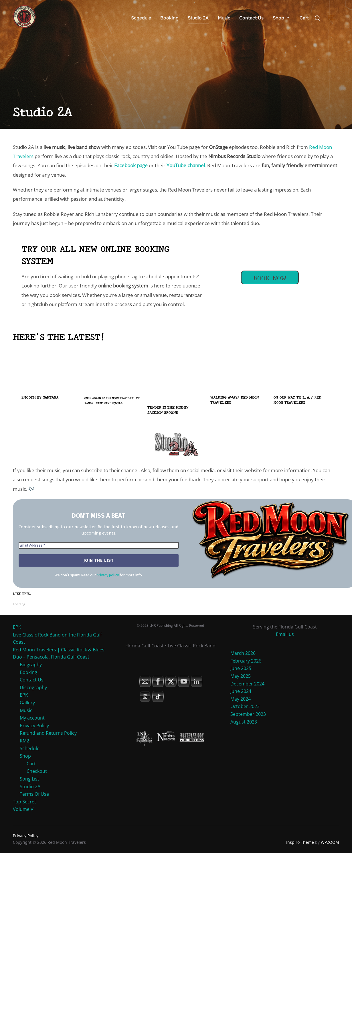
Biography (31, 664)
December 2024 (247, 684)
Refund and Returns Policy (48, 733)
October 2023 (245, 706)
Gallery (27, 702)
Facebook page (131, 165)
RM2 (24, 741)
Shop (281, 18)
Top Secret (24, 802)
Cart (304, 18)
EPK (17, 627)
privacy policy (108, 575)
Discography (33, 687)
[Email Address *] (99, 545)
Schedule (141, 18)
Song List (29, 779)
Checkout (37, 771)
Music (224, 18)
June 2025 (240, 668)
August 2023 (243, 722)
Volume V (23, 809)
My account (32, 718)
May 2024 (240, 699)
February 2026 (245, 661)
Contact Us (251, 18)
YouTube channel (186, 165)
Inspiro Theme (300, 842)
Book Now (269, 277)
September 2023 (248, 714)
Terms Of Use (34, 794)
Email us (285, 634)
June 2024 (240, 691)
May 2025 (240, 676)
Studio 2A (198, 18)
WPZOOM (330, 842)
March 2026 (243, 653)
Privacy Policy (34, 725)
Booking (169, 18)
